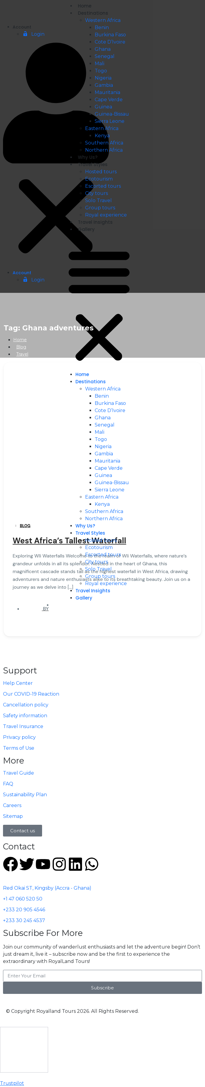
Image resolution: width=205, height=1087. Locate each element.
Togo (101, 71)
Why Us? (87, 157)
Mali (99, 63)
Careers (12, 805)
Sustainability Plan (25, 794)
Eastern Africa (101, 128)
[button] (56, 156)
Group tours (100, 208)
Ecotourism (99, 179)
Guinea (103, 107)
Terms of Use (18, 748)
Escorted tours (103, 186)
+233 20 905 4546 (24, 909)
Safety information (25, 715)
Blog (21, 347)
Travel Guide (18, 773)
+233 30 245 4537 (24, 920)
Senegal (105, 56)
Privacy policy (19, 737)
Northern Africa (104, 150)
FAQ (8, 784)
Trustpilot (12, 1083)
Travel (22, 354)
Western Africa (103, 20)
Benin (102, 27)
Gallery (86, 229)
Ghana (103, 49)
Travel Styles (93, 164)
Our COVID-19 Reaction (31, 694)
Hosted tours (101, 172)
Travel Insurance (23, 726)
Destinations (93, 13)
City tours (96, 193)
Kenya (102, 135)
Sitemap (13, 816)
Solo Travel (98, 200)
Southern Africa (104, 143)
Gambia (104, 85)
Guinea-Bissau (112, 114)
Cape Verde (109, 99)
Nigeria (103, 78)
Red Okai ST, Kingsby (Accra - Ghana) (47, 888)
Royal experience (106, 215)
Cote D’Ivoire (110, 42)
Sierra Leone (109, 121)
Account (22, 27)
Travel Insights (95, 222)
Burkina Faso (110, 35)
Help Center (18, 683)
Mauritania (107, 92)
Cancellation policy (25, 705)
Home (84, 6)
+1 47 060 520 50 (22, 899)
